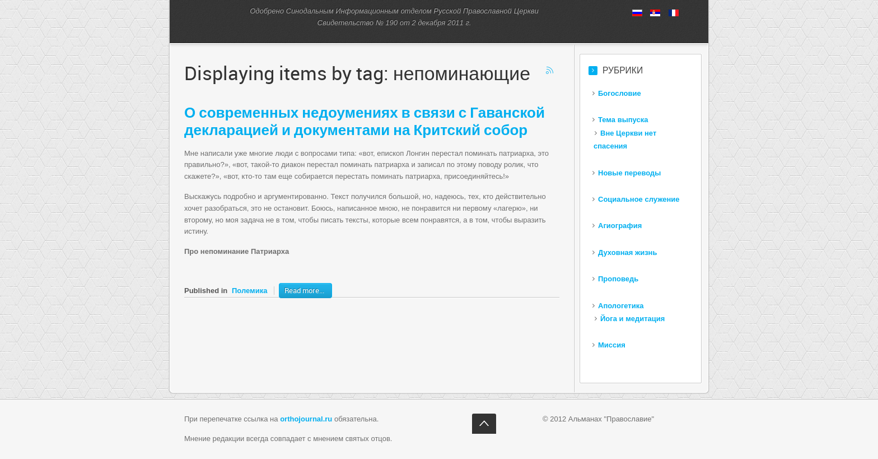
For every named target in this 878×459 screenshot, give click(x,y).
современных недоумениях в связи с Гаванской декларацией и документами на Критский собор (364, 121)
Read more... (304, 290)
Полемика (249, 290)
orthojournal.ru (306, 419)
